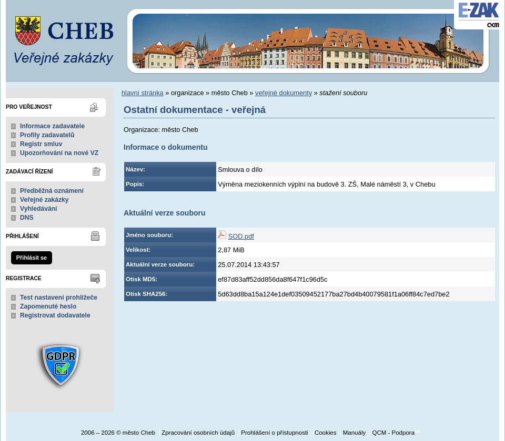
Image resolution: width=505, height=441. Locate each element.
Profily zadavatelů (47, 135)
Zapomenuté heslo (48, 306)
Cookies (326, 432)
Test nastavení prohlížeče (58, 297)
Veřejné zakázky (44, 199)
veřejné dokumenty (283, 93)
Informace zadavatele (52, 126)
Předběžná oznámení (52, 190)
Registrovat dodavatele (55, 315)
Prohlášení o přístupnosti (274, 432)
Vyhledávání (38, 208)
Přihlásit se (31, 257)
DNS (27, 217)
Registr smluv (41, 144)
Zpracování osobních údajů (198, 432)
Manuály (354, 432)
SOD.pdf (241, 236)
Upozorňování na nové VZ (59, 153)
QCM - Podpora (393, 432)
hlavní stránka (143, 93)
